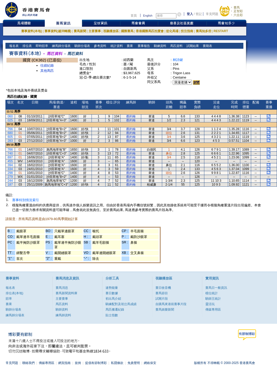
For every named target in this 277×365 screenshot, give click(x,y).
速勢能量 (112, 288)
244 (10, 180)
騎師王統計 (213, 298)
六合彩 (238, 15)
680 (10, 133)
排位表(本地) (14, 293)
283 (10, 141)
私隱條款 (117, 363)
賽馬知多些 (203, 31)
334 (10, 169)
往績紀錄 (47, 65)
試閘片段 (161, 298)
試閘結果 (192, 46)
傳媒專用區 (213, 309)
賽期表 (207, 46)
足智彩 (238, 11)
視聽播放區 (111, 31)
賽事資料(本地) (31, 31)
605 (10, 137)
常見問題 (212, 14)
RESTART (221, 31)
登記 (199, 14)
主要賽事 (94, 31)
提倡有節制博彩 (96, 363)
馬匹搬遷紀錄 (115, 309)
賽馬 (237, 7)
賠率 (9, 298)
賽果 (129, 46)
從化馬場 (172, 31)
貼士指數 (112, 315)
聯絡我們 (28, 363)
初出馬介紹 (113, 298)
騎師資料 (62, 309)
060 (10, 116)
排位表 (27, 46)
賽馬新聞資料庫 (66, 293)
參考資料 (99, 46)
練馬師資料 (63, 315)
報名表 (14, 46)
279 (10, 177)
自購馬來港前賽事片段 (170, 304)
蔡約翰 (131, 116)
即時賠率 (41, 46)
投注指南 (187, 31)
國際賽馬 (127, 31)
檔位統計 (211, 293)
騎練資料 (159, 46)
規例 (78, 363)
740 (10, 153)
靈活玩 (210, 304)
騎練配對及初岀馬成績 (121, 304)
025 (10, 120)
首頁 (134, 15)
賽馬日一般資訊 (216, 288)
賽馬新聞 (80, 31)
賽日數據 (112, 293)
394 (10, 165)
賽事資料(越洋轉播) (57, 31)
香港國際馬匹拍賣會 (150, 31)
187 (10, 184)
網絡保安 (150, 363)
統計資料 (116, 46)
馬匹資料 (176, 46)
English (147, 15)
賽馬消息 (62, 288)
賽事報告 (143, 46)
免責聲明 (134, 363)
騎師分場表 (82, 46)
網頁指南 (64, 363)
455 (10, 161)
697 (10, 157)
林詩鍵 (178, 60)
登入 (190, 14)
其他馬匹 (47, 71)
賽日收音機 (163, 288)
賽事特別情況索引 (25, 200)
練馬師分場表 (61, 46)
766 (10, 129)
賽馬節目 (161, 293)
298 (10, 173)
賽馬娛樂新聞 (164, 309)
